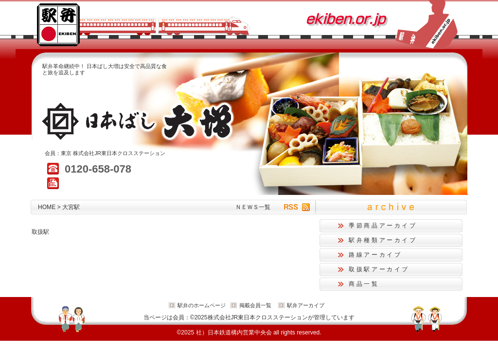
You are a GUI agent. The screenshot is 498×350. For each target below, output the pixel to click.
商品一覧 (364, 283)
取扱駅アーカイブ (379, 269)
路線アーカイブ (375, 254)
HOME (46, 207)
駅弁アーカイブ (305, 305)
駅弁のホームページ (202, 305)
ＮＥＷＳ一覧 (252, 207)
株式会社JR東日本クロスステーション (119, 153)
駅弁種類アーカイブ (383, 240)
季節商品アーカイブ (383, 225)
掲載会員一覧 (255, 305)
